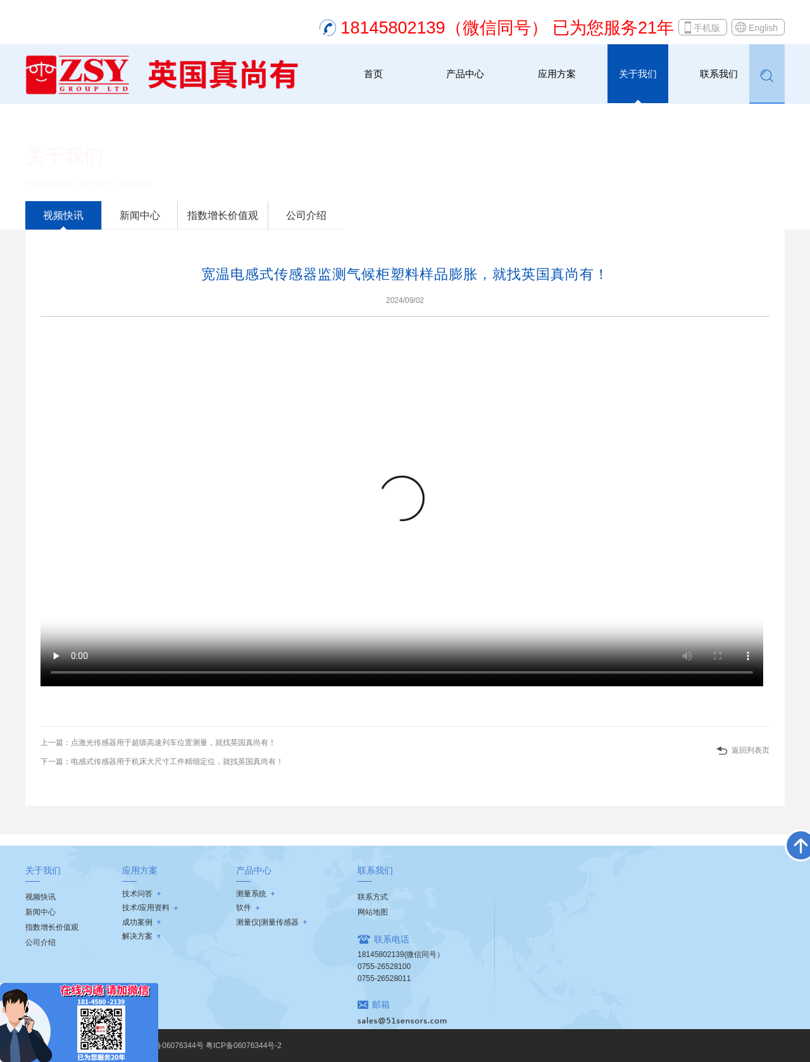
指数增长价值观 (222, 215)
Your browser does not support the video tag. (401, 505)
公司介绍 (306, 215)
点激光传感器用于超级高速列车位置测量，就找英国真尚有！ (173, 742)
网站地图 (373, 912)
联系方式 (373, 896)
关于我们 (638, 73)
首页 (373, 73)
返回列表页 (751, 750)
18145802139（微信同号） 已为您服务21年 (507, 27)
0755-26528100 (384, 966)
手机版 (707, 28)
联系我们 (719, 73)
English (763, 28)
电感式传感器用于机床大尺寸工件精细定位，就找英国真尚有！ (177, 761)
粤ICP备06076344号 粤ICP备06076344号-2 (208, 1045)
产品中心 (465, 73)
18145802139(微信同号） (401, 954)
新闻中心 (140, 215)
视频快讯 (135, 184)
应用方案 (557, 73)
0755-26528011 (384, 978)
